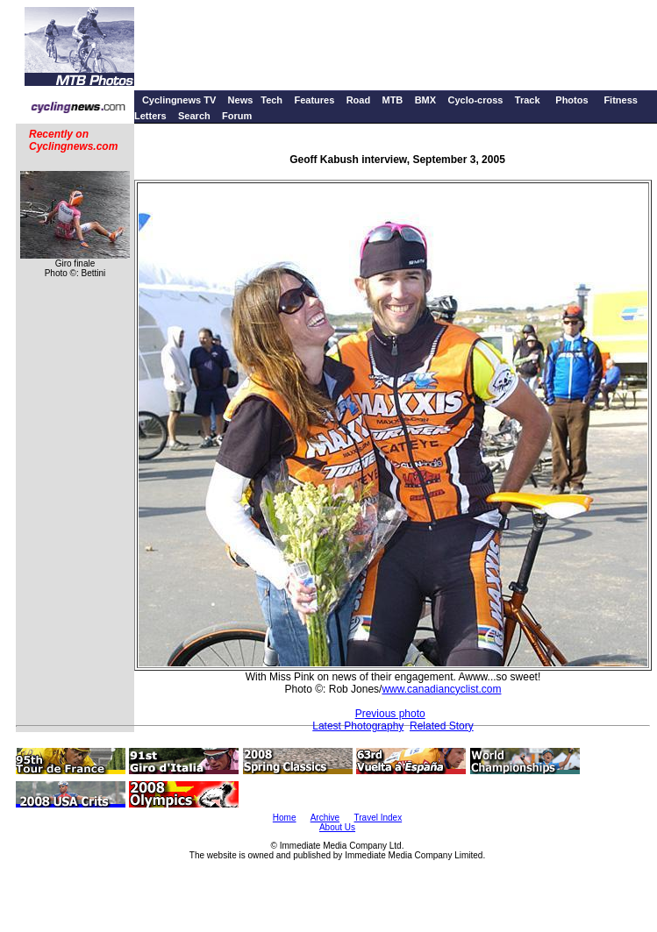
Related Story (442, 726)
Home (284, 817)
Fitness (620, 100)
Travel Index (378, 817)
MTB (392, 100)
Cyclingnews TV (179, 100)
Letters (150, 115)
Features (314, 100)
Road (358, 100)
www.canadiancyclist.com (441, 689)
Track (527, 100)
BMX (425, 100)
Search (194, 115)
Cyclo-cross (475, 100)
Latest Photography (357, 726)
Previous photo (390, 714)
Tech (271, 100)
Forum (237, 115)
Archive (325, 817)
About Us (337, 827)
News (241, 100)
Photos (571, 100)
